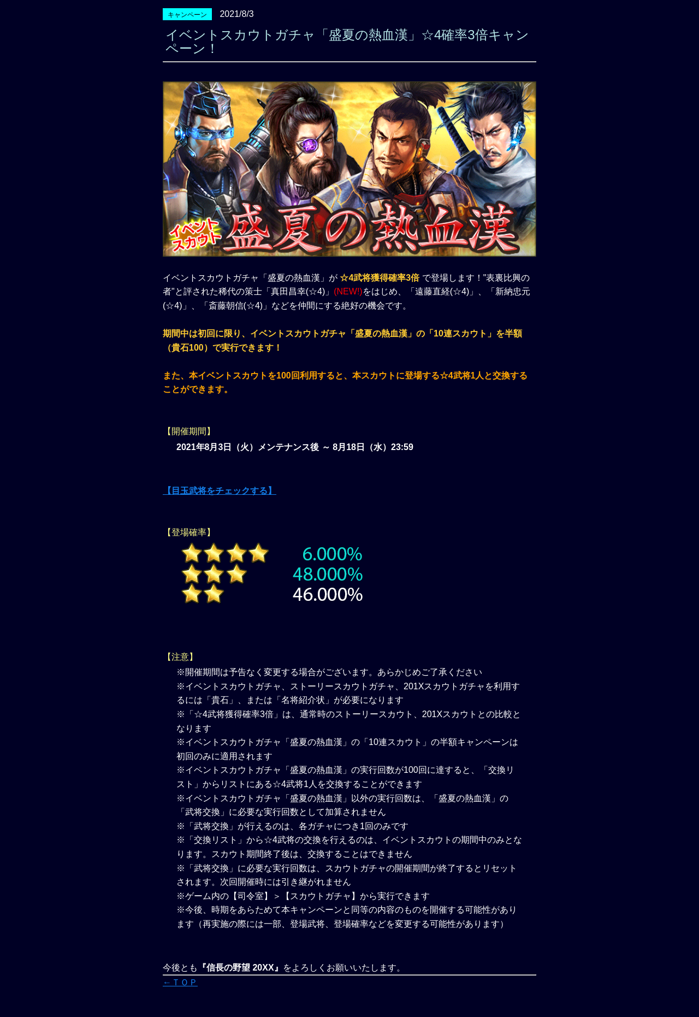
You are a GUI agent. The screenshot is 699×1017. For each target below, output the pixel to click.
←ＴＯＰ (180, 982)
